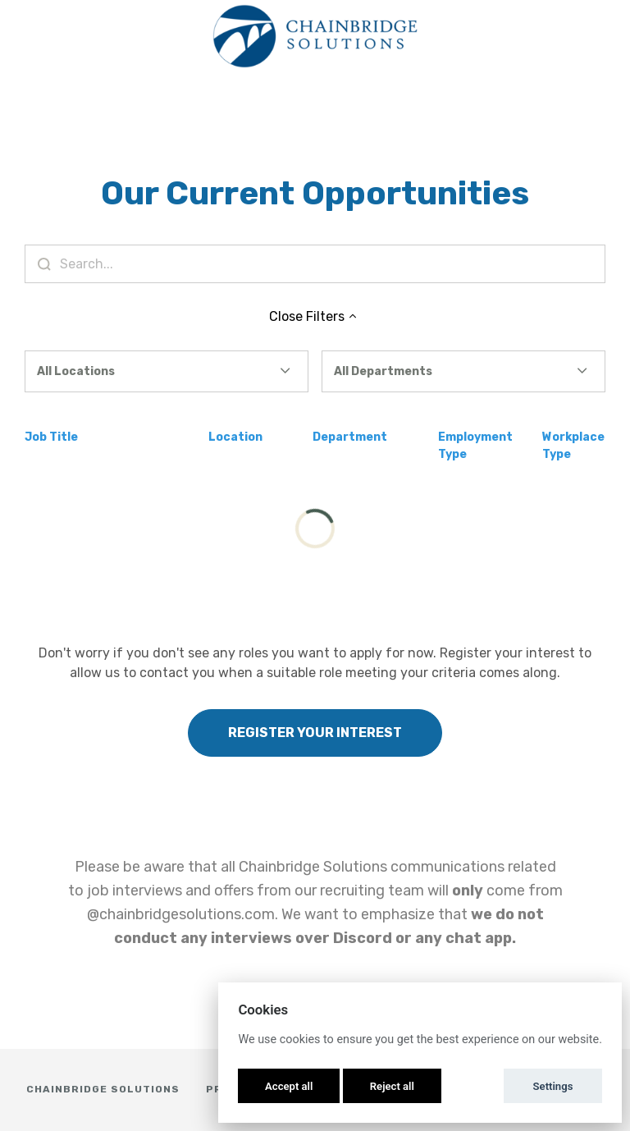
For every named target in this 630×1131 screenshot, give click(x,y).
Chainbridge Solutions (103, 1089)
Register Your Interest (315, 732)
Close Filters (315, 316)
